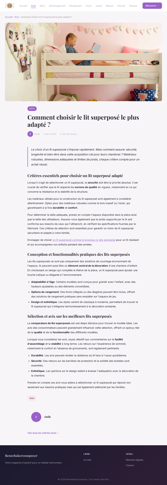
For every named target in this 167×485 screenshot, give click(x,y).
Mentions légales (134, 459)
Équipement (75, 5)
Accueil (23, 5)
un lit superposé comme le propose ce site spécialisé (84, 239)
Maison (110, 5)
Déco (42, 5)
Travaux (133, 5)
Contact (130, 465)
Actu (33, 5)
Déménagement (57, 5)
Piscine (121, 5)
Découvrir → (152, 5)
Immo (89, 5)
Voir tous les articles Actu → (43, 432)
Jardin (98, 5)
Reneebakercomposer (21, 455)
